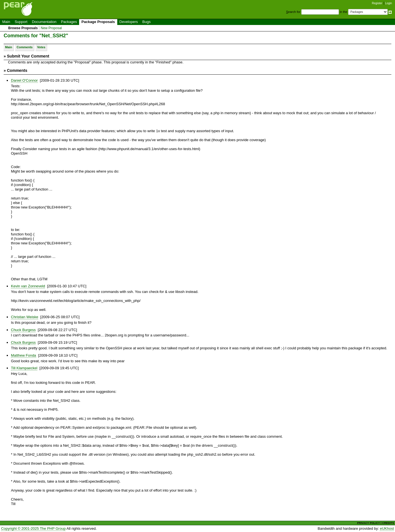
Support (21, 22)
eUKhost (387, 528)
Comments (25, 47)
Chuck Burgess (23, 330)
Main (6, 22)
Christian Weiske (24, 317)
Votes (41, 47)
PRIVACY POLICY (368, 522)
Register (377, 3)
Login (388, 3)
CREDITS (388, 522)
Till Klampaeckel (24, 368)
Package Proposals (98, 22)
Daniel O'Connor (24, 80)
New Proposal (51, 28)
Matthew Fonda (23, 355)
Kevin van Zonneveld (28, 286)
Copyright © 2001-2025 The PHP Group (33, 528)
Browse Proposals (23, 28)
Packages (69, 22)
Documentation (44, 22)
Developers (129, 22)
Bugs (146, 22)
